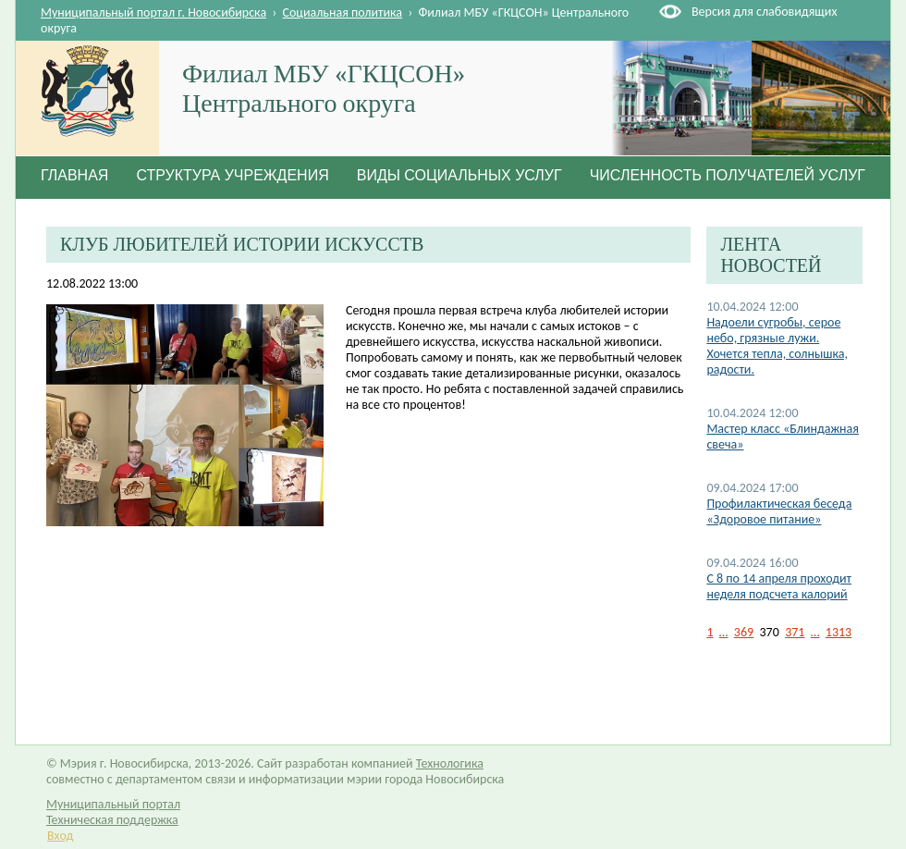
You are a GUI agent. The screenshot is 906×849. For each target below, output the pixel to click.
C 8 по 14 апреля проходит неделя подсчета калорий (778, 586)
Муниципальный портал (113, 804)
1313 (838, 632)
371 (794, 632)
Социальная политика (343, 12)
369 (743, 632)
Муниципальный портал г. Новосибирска (153, 12)
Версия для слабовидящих (764, 11)
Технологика (450, 763)
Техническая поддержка (112, 820)
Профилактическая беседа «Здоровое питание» (778, 511)
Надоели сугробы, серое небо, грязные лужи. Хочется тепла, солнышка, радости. (777, 345)
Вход (60, 835)
